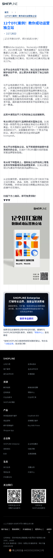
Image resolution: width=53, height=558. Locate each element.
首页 (6, 12)
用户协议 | (5, 530)
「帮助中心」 (39, 332)
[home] (9, 3)
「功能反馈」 (9, 343)
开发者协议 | (28, 530)
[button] (50, 3)
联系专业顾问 (26, 318)
